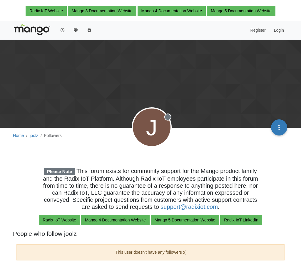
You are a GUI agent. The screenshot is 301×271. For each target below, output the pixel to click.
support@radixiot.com (189, 207)
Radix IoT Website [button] (46, 11)
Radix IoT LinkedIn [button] (241, 220)
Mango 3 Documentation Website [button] (102, 11)
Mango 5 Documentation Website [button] (241, 11)
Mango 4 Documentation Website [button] (171, 11)
